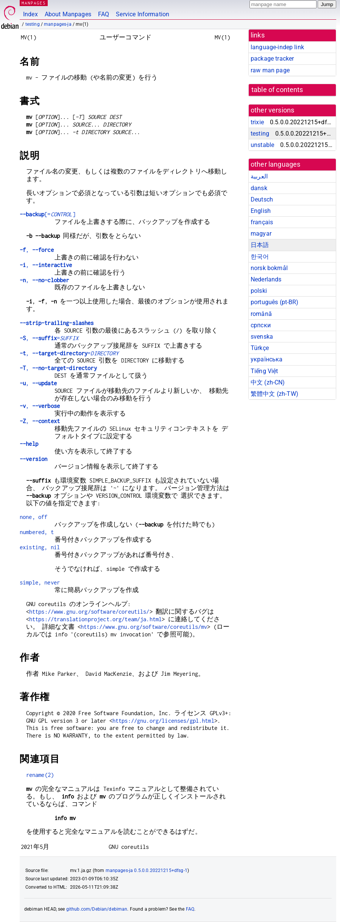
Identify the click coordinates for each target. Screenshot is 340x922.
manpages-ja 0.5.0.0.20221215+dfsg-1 (146, 870)
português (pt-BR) (275, 302)
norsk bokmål (269, 268)
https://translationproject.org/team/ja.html (95, 619)
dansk (259, 188)
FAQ (103, 14)
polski (259, 290)
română (261, 313)
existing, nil (40, 547)
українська (267, 359)
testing (32, 24)
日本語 (260, 244)
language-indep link (277, 47)
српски (261, 325)
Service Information (142, 14)
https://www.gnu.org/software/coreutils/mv (144, 627)
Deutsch (262, 199)
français (262, 222)
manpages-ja (58, 24)
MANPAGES (34, 2)
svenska (262, 336)
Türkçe (260, 348)
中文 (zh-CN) (268, 382)
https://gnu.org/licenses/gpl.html (163, 720)
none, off (33, 517)
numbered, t (37, 532)
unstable (262, 144)
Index (30, 14)
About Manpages (68, 14)
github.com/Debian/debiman (97, 909)
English (261, 210)
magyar (261, 233)
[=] (47, 214)
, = (49, 338)
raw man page (270, 70)
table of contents (277, 90)
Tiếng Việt (264, 371)
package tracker (272, 58)
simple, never (40, 582)
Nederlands (266, 279)
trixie (257, 122)
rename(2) (40, 775)
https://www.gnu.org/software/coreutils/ (89, 611)
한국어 (260, 256)
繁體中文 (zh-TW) (274, 393)
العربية (259, 176)
